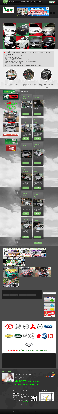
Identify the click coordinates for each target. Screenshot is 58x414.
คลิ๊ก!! (13, 108)
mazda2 (37, 97)
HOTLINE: (6, 371)
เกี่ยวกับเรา (15, 1)
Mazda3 (36, 220)
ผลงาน (10, 1)
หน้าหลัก (5, 1)
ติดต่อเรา (5, 3)
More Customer (38, 242)
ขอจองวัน (33, 1)
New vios (25, 219)
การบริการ (22, 1)
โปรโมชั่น (28, 1)
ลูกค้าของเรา (38, 1)
